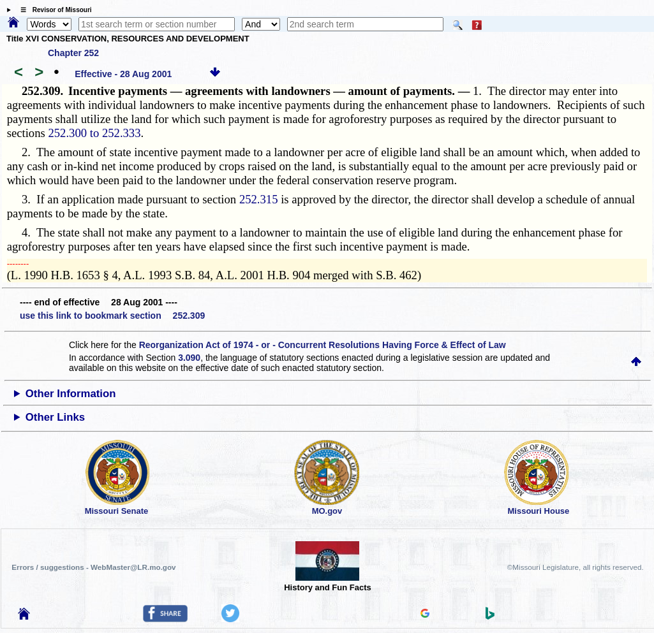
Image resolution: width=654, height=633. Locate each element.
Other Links (55, 417)
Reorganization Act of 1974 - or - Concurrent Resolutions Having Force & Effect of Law (322, 345)
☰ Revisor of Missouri (53, 9)
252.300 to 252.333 (94, 133)
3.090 (189, 358)
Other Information (71, 394)
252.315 (258, 199)
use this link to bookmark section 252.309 (112, 315)
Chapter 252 (73, 53)
